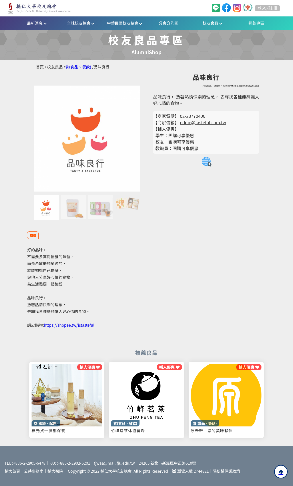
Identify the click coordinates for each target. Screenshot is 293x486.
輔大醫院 (55, 471)
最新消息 (36, 23)
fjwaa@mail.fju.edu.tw (114, 463)
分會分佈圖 (168, 23)
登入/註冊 (267, 8)
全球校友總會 (80, 23)
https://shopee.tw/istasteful (69, 325)
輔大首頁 (12, 471)
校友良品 (212, 23)
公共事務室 (34, 471)
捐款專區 (256, 23)
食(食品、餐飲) (78, 67)
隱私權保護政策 (226, 471)
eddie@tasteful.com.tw (203, 122)
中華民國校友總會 (124, 23)
